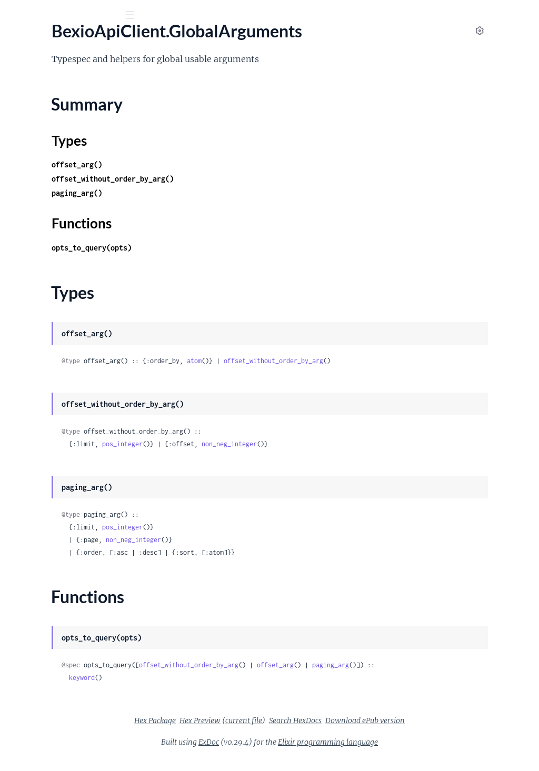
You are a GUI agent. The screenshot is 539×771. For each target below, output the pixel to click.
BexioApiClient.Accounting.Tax (63, 149)
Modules (64, 73)
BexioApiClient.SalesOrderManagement (75, 538)
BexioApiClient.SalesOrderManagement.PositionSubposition (75, 680)
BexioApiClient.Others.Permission (70, 439)
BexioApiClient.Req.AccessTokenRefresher (75, 510)
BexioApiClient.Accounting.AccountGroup (75, 92)
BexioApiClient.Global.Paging (61, 248)
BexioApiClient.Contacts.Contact (68, 191)
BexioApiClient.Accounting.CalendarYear (75, 106)
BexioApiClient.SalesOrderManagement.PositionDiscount (75, 638)
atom (332, 361)
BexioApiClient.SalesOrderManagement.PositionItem (75, 652)
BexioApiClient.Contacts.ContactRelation (75, 206)
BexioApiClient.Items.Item (56, 339)
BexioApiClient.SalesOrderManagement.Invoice (75, 595)
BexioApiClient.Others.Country (65, 382)
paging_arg (468, 665)
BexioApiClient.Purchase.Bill (60, 495)
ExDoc (287, 754)
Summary (34, 281)
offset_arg (413, 665)
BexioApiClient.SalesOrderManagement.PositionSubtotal (75, 694)
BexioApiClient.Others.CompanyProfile (75, 368)
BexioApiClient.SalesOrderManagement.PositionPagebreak (75, 666)
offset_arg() (214, 164)
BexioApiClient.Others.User (58, 467)
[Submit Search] (15, 15)
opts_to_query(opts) (229, 247)
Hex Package (234, 733)
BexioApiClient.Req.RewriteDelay (69, 524)
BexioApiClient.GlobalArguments (68, 262)
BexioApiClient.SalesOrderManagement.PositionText (75, 709)
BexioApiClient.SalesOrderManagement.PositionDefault (75, 623)
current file (322, 733)
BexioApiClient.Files (45, 220)
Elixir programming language (407, 754)
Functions (35, 306)
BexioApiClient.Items (46, 325)
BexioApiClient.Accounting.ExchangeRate (75, 134)
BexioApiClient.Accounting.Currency (75, 120)
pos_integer (260, 444)
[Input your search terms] (79, 15)
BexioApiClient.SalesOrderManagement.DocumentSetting (75, 581)
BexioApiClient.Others (49, 353)
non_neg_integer (367, 444)
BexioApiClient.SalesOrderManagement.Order (75, 609)
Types (27, 293)
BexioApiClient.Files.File (52, 234)
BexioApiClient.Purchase (53, 481)
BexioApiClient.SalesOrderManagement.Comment (75, 552)
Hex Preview (279, 733)
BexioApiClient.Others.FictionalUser (74, 396)
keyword (220, 690)
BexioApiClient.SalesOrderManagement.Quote (75, 723)
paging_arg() (214, 192)
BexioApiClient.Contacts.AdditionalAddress (75, 177)
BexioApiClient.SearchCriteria (62, 737)
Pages (23, 73)
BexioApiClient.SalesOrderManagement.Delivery (75, 567)
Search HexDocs (374, 733)
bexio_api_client (48, 41)
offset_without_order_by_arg (411, 361)
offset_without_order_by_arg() (250, 178)
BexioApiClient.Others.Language (67, 410)
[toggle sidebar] (143, 16)
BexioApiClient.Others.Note (59, 424)
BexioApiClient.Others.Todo (58, 453)
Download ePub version (444, 733)
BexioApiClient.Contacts (53, 163)
